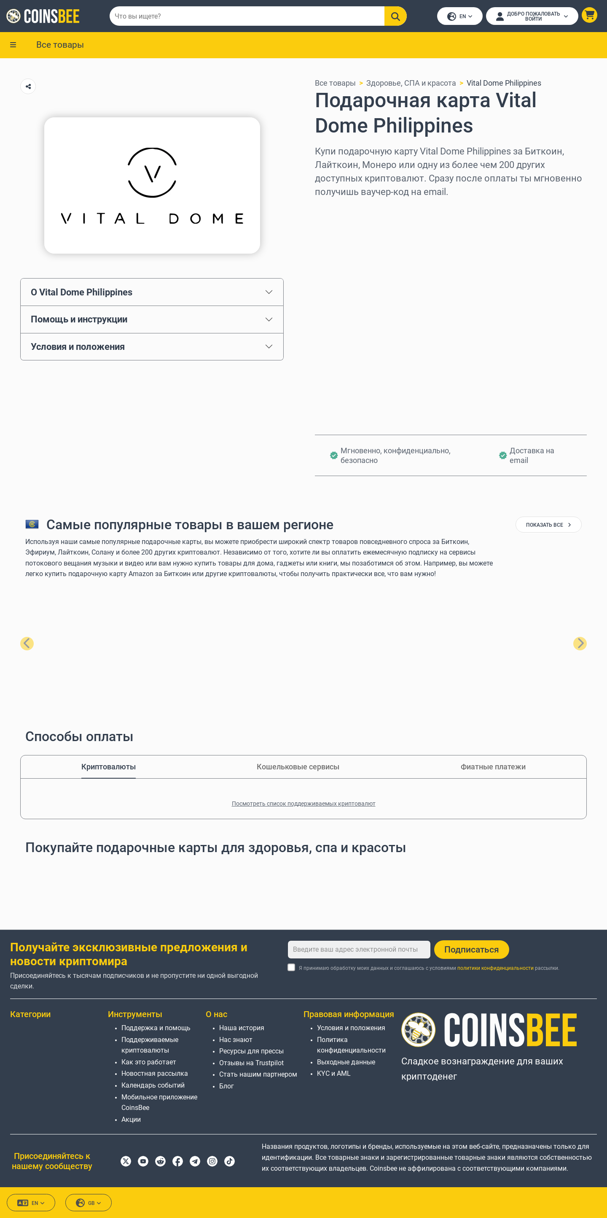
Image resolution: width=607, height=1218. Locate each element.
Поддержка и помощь (156, 1028)
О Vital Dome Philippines (81, 292)
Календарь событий (153, 1085)
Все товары (60, 45)
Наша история (241, 1028)
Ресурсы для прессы (251, 1051)
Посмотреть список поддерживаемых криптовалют (304, 804)
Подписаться (471, 950)
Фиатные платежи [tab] (493, 767)
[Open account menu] (532, 16)
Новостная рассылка (154, 1073)
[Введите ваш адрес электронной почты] (359, 949)
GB (88, 1203)
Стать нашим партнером (258, 1074)
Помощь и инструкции (79, 319)
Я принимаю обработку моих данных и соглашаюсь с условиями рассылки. (429, 968)
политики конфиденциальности (495, 968)
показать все (548, 526)
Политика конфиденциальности (351, 1045)
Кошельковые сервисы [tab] (298, 767)
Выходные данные (346, 1062)
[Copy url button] (28, 87)
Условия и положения (78, 347)
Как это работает (148, 1062)
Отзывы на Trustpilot (251, 1063)
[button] (589, 15)
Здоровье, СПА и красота (411, 83)
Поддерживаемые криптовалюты (149, 1045)
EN (459, 17)
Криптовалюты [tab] (108, 767)
